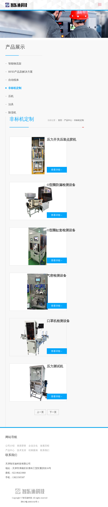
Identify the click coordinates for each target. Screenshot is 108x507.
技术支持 (21, 450)
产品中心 (68, 120)
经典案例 (33, 450)
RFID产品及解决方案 (20, 71)
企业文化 (33, 446)
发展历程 (44, 446)
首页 (60, 120)
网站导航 (11, 437)
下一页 (53, 412)
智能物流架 (14, 63)
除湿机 (12, 112)
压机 (11, 96)
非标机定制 (14, 88)
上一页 (40, 412)
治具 (11, 104)
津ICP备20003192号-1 (29, 502)
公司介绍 (10, 446)
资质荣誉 (21, 446)
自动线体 (13, 79)
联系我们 (44, 450)
